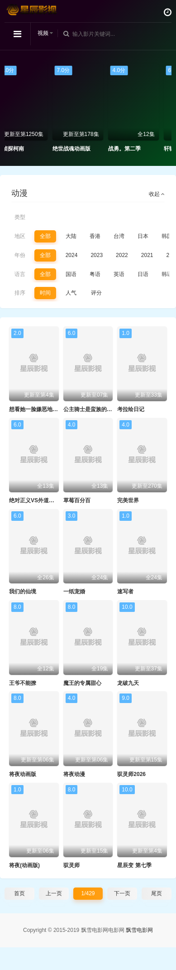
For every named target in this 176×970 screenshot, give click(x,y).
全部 (45, 236)
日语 (143, 274)
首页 (19, 893)
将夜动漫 (74, 774)
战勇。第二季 (134, 149)
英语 (119, 274)
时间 (45, 293)
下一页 (122, 893)
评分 (96, 293)
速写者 (125, 591)
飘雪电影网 (139, 930)
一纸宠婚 (74, 591)
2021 (147, 255)
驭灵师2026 (131, 774)
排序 (19, 293)
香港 (95, 236)
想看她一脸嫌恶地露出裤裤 (41, 409)
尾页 (156, 893)
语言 (19, 274)
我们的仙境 (22, 591)
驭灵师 (71, 865)
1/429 (88, 893)
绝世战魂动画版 (81, 149)
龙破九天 (128, 683)
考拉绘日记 (130, 409)
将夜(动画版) (24, 865)
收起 (157, 194)
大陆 (71, 236)
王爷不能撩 (22, 683)
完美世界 (128, 500)
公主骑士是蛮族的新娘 (90, 409)
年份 (19, 255)
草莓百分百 (76, 500)
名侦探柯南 (20, 149)
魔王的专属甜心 (82, 683)
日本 (143, 236)
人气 (71, 293)
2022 (122, 255)
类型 (19, 217)
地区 (19, 236)
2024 (72, 255)
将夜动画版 (22, 774)
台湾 (119, 236)
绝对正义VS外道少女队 (37, 500)
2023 (96, 255)
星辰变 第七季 (134, 865)
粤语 (95, 274)
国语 (71, 274)
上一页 (54, 893)
